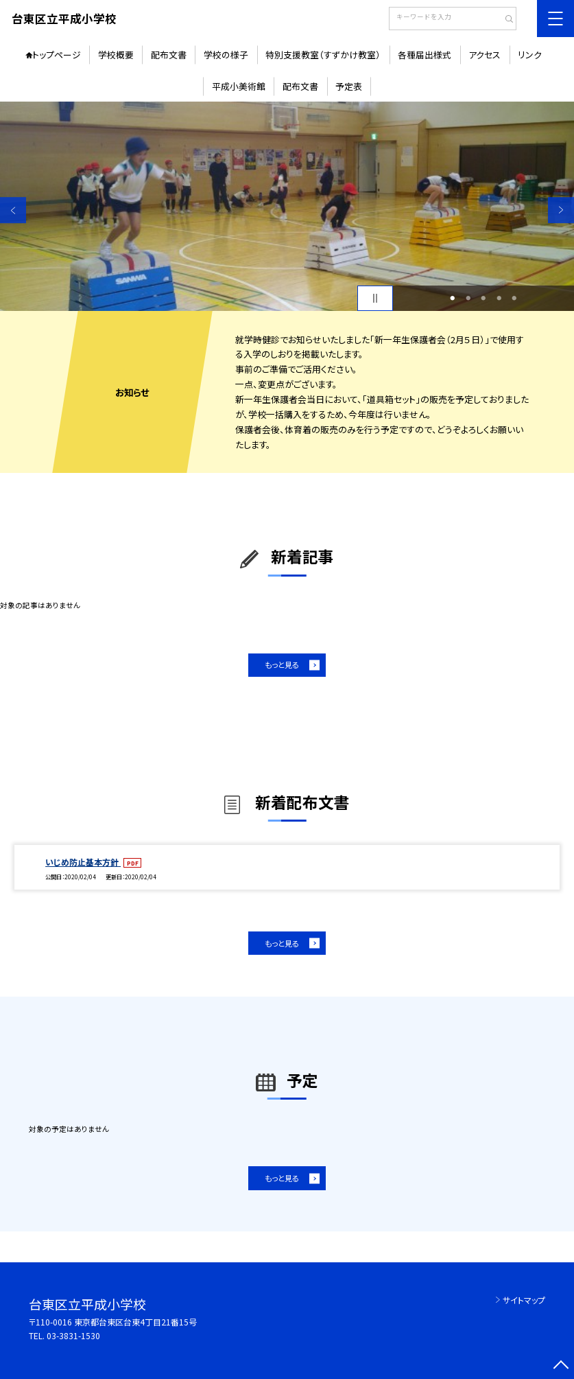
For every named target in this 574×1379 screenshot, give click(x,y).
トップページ (56, 54)
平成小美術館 (238, 86)
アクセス (484, 54)
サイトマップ (524, 1300)
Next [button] (561, 210)
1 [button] (453, 298)
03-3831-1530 (73, 1335)
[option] (287, 206)
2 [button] (468, 298)
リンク (530, 54)
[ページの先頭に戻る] (561, 1366)
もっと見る (282, 664)
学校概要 (116, 54)
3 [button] (483, 298)
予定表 (348, 86)
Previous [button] (13, 210)
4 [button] (499, 298)
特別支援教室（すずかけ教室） (323, 54)
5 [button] (514, 298)
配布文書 (169, 54)
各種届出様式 (424, 54)
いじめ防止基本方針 (83, 862)
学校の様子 (226, 54)
